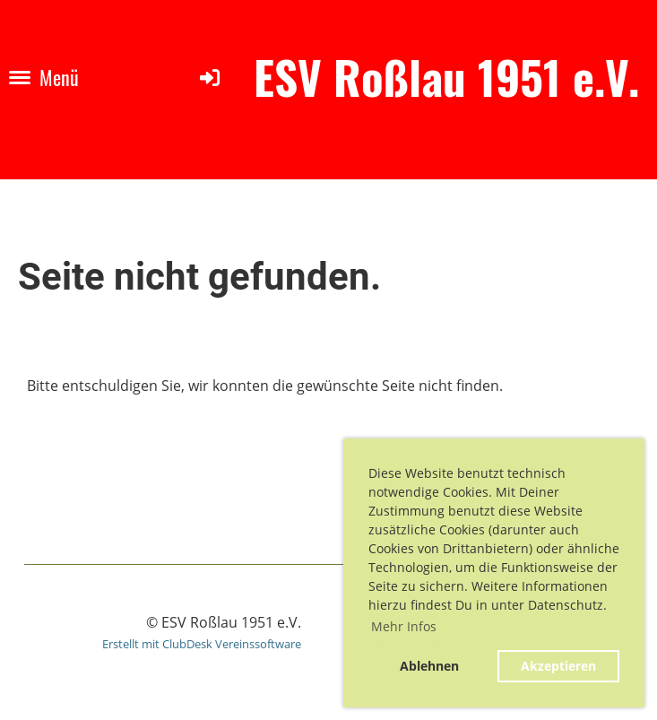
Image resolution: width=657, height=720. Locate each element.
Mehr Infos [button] (404, 626)
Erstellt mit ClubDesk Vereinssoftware (201, 644)
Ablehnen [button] (429, 665)
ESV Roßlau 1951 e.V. (446, 77)
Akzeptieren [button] (558, 665)
